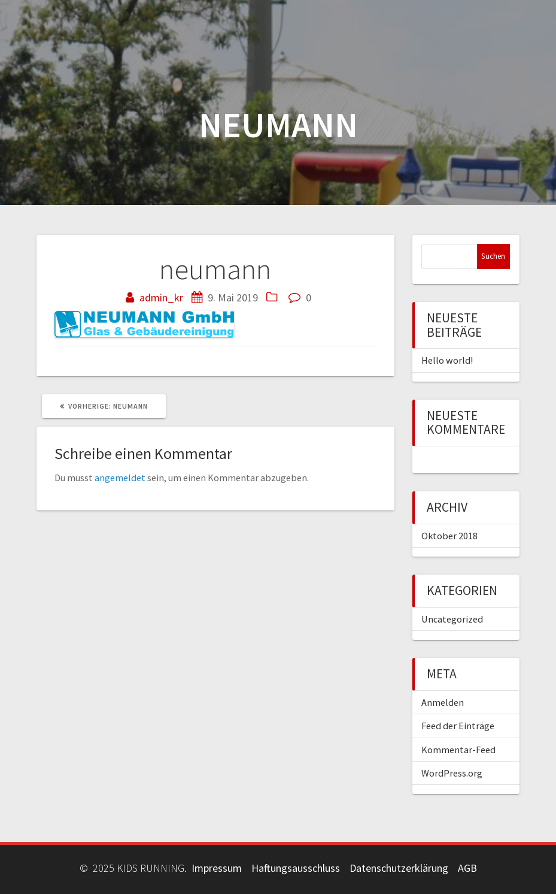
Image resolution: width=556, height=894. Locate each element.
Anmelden (442, 702)
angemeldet (120, 478)
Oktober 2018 (449, 536)
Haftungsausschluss (295, 868)
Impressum (217, 868)
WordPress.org (451, 773)
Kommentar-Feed (458, 750)
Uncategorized (452, 619)
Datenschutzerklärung (399, 868)
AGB (467, 868)
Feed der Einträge (457, 726)
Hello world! (447, 360)
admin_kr (161, 297)
